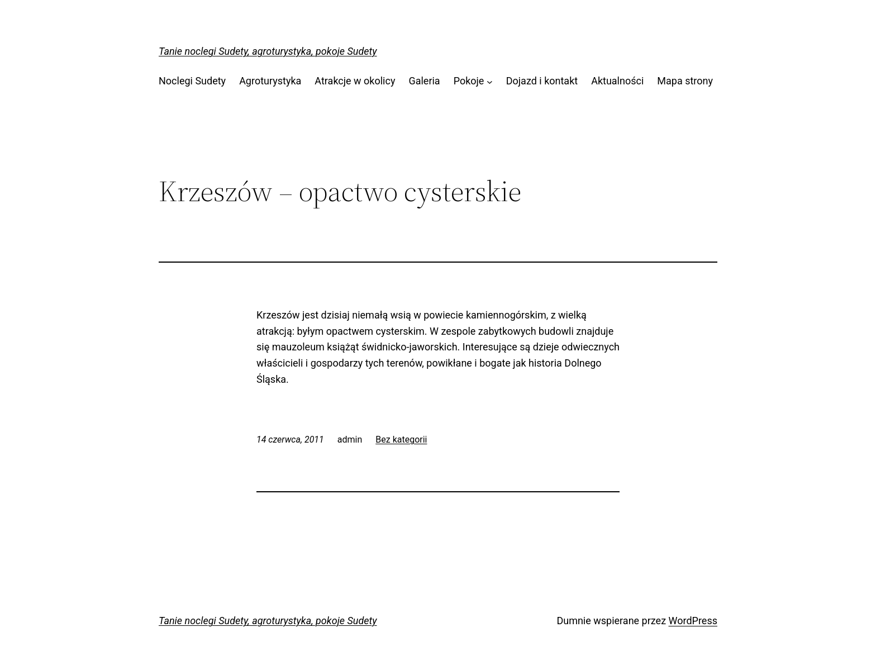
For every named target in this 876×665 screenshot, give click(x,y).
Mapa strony (685, 81)
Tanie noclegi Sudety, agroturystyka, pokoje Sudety (268, 51)
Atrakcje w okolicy (355, 81)
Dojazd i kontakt (542, 81)
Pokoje (469, 81)
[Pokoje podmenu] (490, 81)
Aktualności (617, 81)
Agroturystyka (270, 81)
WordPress (693, 620)
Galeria (424, 81)
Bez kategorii (401, 439)
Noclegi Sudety (192, 81)
